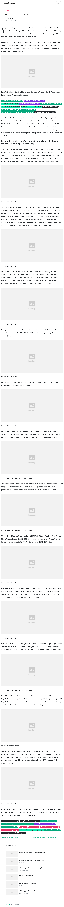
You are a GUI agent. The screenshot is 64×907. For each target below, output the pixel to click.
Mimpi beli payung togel (10, 103)
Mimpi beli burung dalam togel (51, 103)
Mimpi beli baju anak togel (11, 106)
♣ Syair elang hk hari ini (26, 875)
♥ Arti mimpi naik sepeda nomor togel (30, 868)
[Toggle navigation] (58, 2)
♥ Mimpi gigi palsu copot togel (28, 891)
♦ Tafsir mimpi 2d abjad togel (27, 883)
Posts (7, 11)
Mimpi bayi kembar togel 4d (29, 821)
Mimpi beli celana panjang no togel (31, 830)
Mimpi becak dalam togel (10, 821)
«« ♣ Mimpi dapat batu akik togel (9, 837)
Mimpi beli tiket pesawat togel (12, 101)
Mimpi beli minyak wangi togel (45, 824)
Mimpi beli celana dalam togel (45, 112)
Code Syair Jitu (7, 904)
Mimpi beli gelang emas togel (29, 827)
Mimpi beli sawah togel (53, 830)
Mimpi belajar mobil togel (27, 109)
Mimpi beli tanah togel (50, 106)
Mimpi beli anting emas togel (29, 103)
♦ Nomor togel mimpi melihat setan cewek (31, 860)
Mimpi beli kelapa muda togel (31, 106)
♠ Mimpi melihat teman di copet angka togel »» (45, 837)
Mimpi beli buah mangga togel (34, 101)
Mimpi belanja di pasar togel (50, 827)
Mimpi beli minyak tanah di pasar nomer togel (17, 112)
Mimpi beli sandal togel (10, 827)
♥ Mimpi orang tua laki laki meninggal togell (32, 852)
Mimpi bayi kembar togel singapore (14, 833)
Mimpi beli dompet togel (10, 830)
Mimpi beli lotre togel (9, 109)
